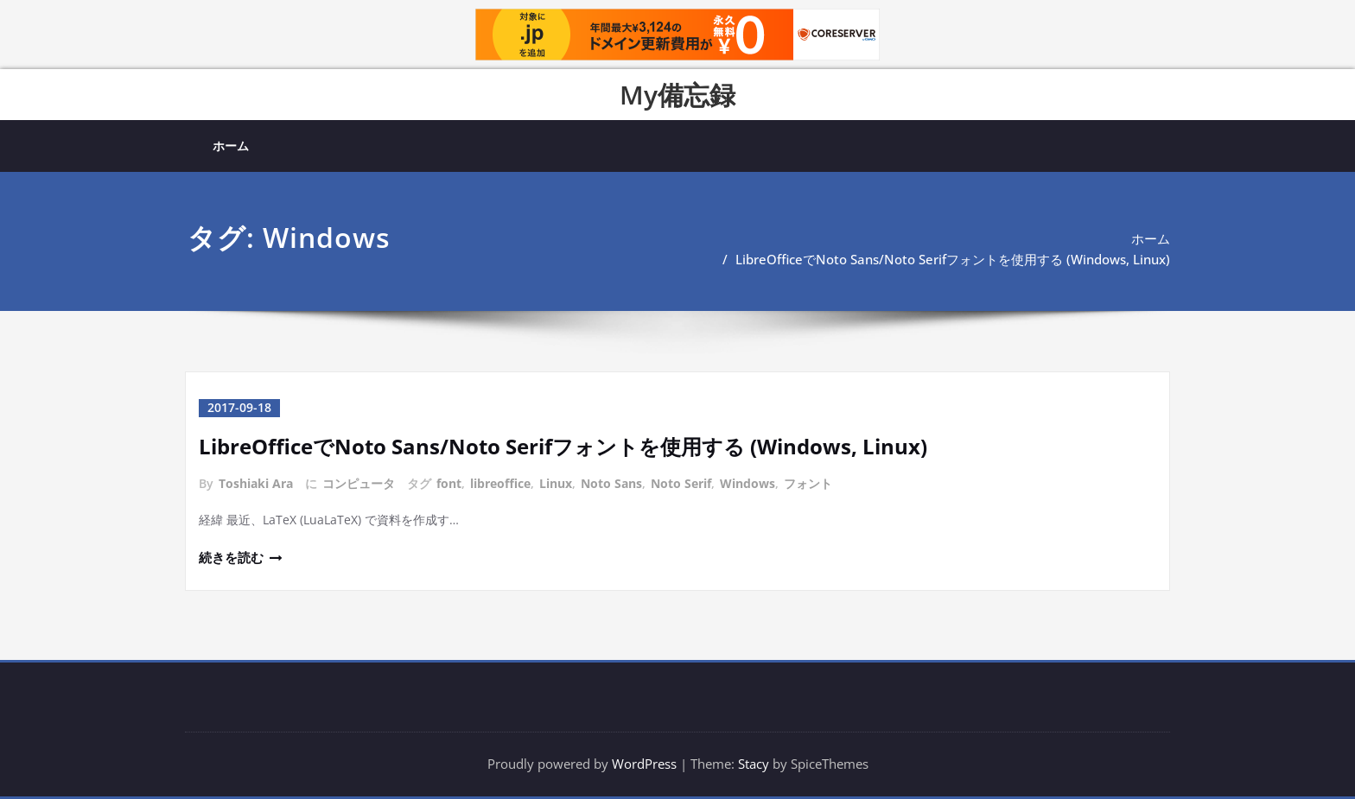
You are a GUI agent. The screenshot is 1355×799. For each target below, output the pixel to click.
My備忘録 (677, 94)
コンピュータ (358, 482)
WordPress (644, 764)
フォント (808, 482)
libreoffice (500, 482)
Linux (555, 482)
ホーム (231, 145)
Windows (747, 482)
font (448, 482)
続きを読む (231, 558)
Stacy (753, 764)
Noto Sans (611, 482)
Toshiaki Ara (256, 482)
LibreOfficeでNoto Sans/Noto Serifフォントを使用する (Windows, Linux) (952, 259)
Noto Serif (681, 482)
